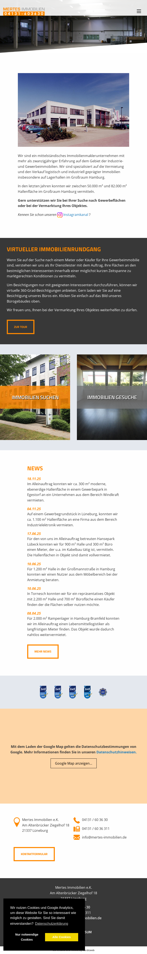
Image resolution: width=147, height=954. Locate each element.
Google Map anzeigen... (73, 763)
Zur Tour (20, 327)
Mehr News (42, 651)
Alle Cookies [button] (61, 937)
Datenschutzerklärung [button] (51, 923)
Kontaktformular (34, 854)
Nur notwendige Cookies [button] (26, 937)
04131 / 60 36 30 (95, 819)
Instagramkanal (72, 214)
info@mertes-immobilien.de (104, 837)
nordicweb (89, 950)
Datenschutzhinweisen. (116, 752)
